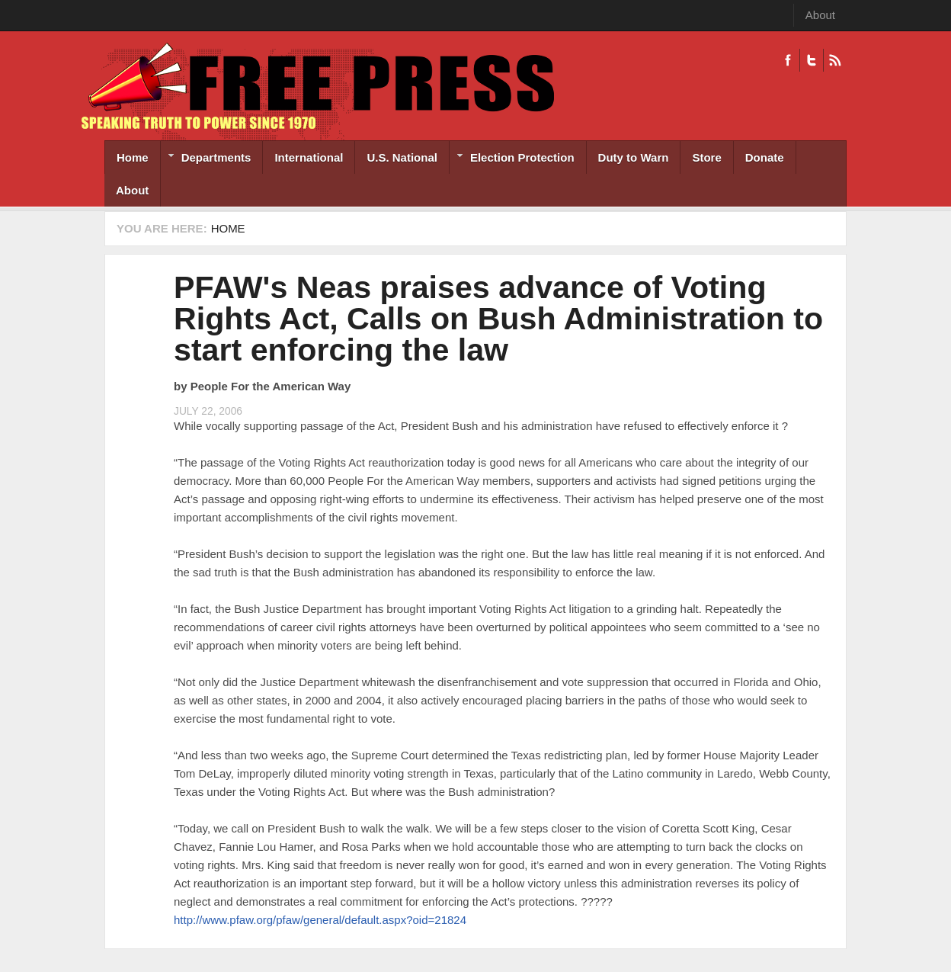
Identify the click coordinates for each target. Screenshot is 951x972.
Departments (206, 159)
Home (133, 157)
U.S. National (402, 157)
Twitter (811, 60)
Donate (764, 157)
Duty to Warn (633, 157)
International (308, 157)
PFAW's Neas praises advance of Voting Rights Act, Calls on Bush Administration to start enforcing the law (498, 318)
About (820, 14)
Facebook (787, 60)
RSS (835, 60)
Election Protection (512, 159)
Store (706, 157)
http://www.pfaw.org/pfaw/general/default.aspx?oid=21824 (320, 919)
